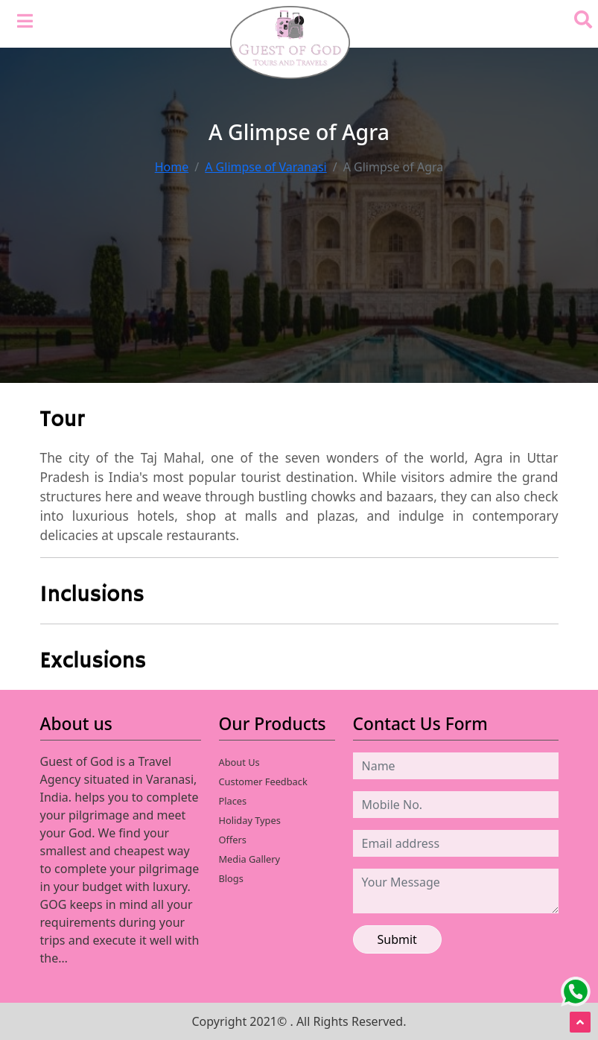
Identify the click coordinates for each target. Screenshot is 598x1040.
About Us (239, 762)
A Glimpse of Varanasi (265, 167)
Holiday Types (250, 820)
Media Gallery (250, 859)
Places (233, 801)
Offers (232, 839)
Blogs (231, 878)
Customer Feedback (263, 781)
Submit (397, 939)
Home (172, 167)
